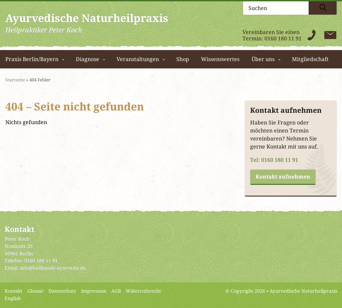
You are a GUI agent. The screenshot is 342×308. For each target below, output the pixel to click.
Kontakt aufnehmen (282, 177)
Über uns (263, 59)
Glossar (35, 291)
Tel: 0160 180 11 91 (274, 160)
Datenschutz (62, 291)
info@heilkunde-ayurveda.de (53, 268)
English (13, 298)
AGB (116, 291)
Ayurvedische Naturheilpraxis (303, 291)
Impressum (94, 291)
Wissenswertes (220, 59)
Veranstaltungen (138, 59)
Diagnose (87, 59)
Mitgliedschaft (310, 59)
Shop (182, 59)
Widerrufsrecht (143, 291)
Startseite (15, 79)
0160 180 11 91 (283, 38)
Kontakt (13, 291)
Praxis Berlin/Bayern (31, 59)
